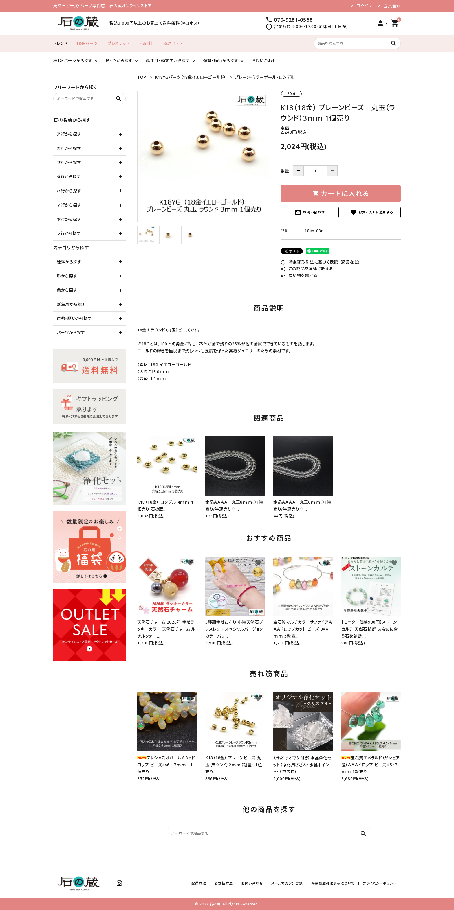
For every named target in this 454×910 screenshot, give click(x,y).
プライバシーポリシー (380, 883)
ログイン (364, 6)
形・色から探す (119, 60)
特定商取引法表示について (332, 883)
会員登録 (392, 6)
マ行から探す (69, 205)
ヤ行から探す (69, 219)
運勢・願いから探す (220, 60)
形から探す (67, 276)
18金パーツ (87, 43)
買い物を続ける (299, 275)
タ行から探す (69, 176)
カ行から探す (69, 148)
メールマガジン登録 (287, 883)
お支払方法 (224, 883)
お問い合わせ (264, 60)
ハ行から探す (69, 191)
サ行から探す (69, 162)
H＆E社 (146, 43)
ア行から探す (69, 134)
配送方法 (198, 883)
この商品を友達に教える (307, 268)
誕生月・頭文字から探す (168, 60)
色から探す (67, 290)
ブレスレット (118, 43)
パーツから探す (71, 332)
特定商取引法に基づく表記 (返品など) (320, 262)
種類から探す (69, 261)
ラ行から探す (69, 233)
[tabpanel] (203, 156)
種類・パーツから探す (72, 60)
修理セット (172, 43)
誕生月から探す (71, 304)
